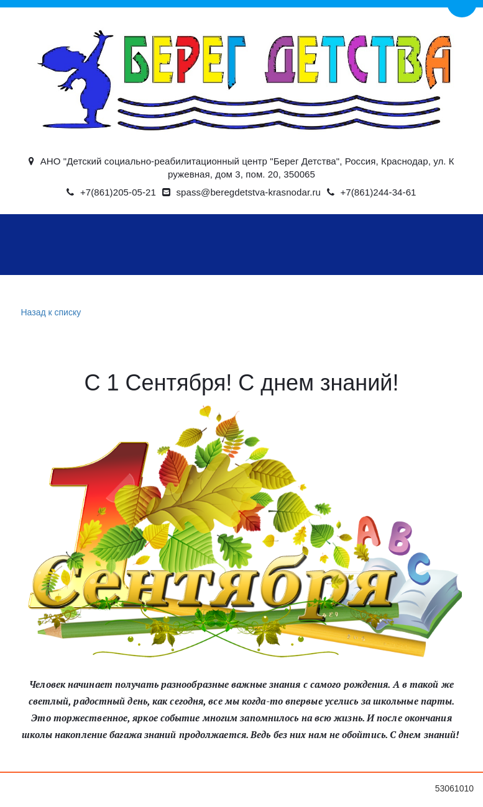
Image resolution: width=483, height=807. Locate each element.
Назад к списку (49, 312)
